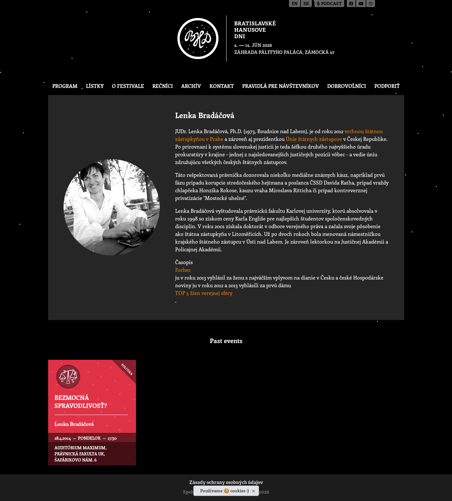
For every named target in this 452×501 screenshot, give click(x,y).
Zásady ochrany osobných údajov (226, 482)
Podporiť (387, 85)
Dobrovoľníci (346, 85)
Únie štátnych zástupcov (314, 138)
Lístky (95, 85)
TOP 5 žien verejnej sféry (203, 292)
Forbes (183, 269)
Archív (191, 85)
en (295, 4)
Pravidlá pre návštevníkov (280, 85)
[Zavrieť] (254, 490)
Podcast (329, 4)
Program (65, 85)
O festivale (128, 85)
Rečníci (162, 85)
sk (306, 4)
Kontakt (221, 85)
